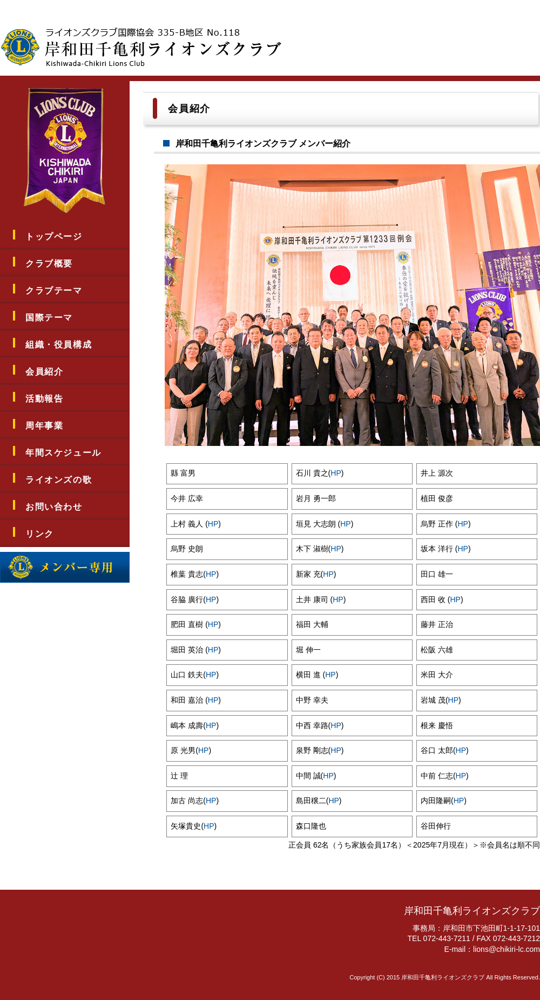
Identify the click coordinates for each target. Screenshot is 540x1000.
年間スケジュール (63, 452)
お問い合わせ (54, 506)
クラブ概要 (49, 263)
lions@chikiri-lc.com (506, 949)
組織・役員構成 (58, 344)
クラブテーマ (54, 290)
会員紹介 (44, 371)
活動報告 (44, 398)
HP (335, 473)
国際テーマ (49, 317)
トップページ (54, 236)
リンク (39, 533)
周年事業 (44, 425)
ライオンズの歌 (58, 479)
